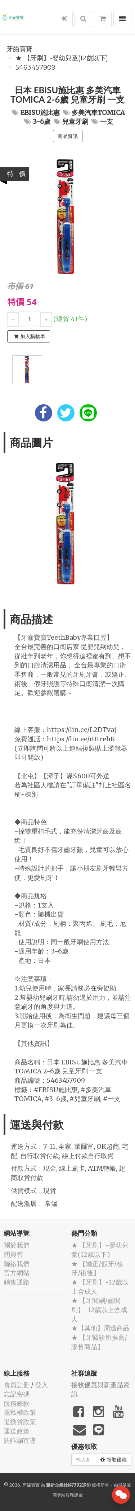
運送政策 (17, 1431)
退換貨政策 (20, 1422)
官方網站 (17, 1273)
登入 (41, 1385)
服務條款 (17, 1403)
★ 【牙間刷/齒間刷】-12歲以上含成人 (99, 1309)
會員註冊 (17, 1385)
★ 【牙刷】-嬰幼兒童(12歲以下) (61, 58)
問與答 (13, 1254)
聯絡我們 (17, 1264)
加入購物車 (29, 336)
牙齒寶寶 (19, 49)
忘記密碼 (17, 1394)
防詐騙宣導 (20, 1440)
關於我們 (17, 1245)
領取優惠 (113, 1459)
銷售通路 (17, 1282)
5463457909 (35, 67)
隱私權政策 (20, 1412)
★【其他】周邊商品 (100, 1328)
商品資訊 (68, 136)
